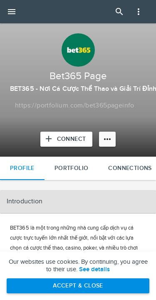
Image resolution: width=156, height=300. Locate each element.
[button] (78, 201)
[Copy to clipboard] (74, 105)
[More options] (107, 139)
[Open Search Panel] (119, 11)
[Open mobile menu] (11, 11)
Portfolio (71, 168)
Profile (22, 168)
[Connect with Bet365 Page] (66, 139)
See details (94, 269)
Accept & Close (78, 285)
